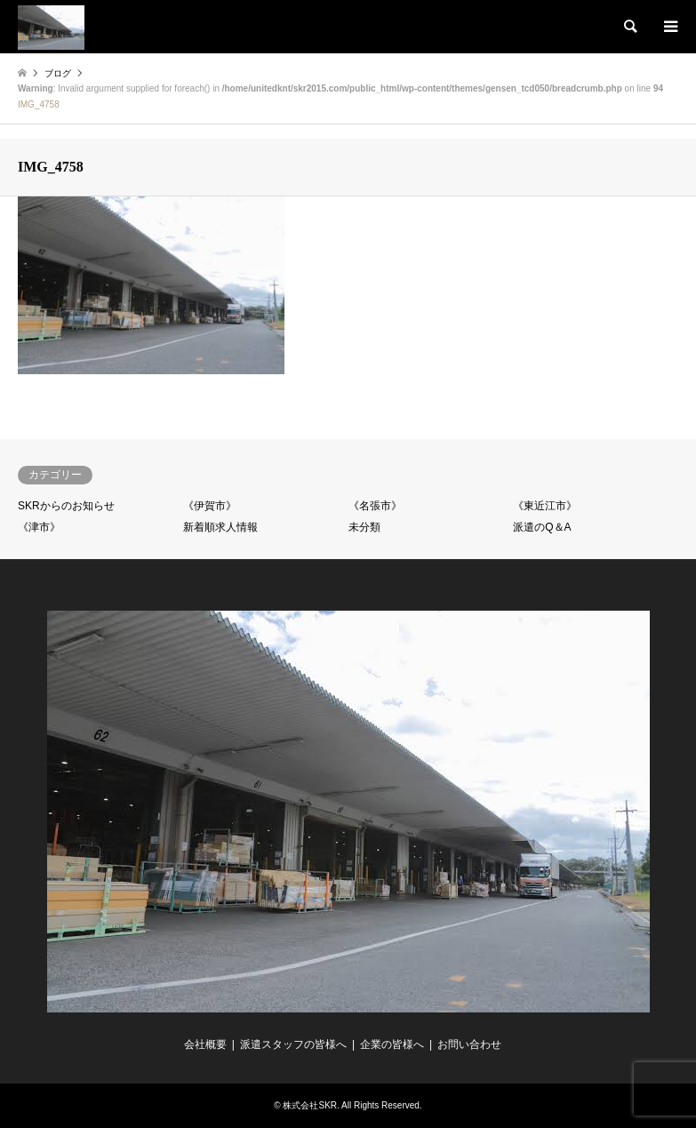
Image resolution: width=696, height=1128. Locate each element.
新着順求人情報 (220, 527)
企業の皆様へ (392, 1044)
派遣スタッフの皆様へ (293, 1044)
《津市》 (39, 527)
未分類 (364, 527)
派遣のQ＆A (542, 527)
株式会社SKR (310, 1105)
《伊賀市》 (209, 506)
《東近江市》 (545, 506)
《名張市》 (375, 506)
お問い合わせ (469, 1044)
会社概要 (205, 1044)
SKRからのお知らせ (66, 506)
